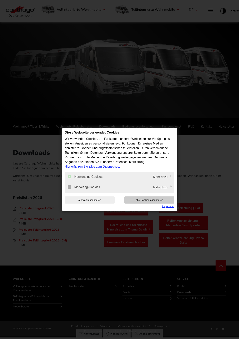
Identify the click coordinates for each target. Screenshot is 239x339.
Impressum (168, 206)
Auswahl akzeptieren (89, 200)
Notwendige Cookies (85, 176)
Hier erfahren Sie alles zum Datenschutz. (93, 166)
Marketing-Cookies (84, 187)
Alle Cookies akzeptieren (149, 200)
